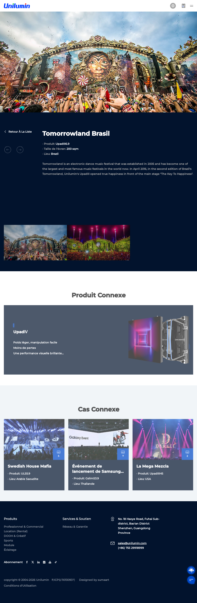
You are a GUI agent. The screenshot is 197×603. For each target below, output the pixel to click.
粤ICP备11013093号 (63, 580)
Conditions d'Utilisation (20, 585)
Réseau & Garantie (75, 526)
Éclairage (10, 550)
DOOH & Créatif (15, 536)
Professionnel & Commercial (23, 526)
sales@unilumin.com (132, 543)
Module (9, 545)
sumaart (103, 580)
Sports (8, 540)
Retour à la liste (18, 132)
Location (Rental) (16, 531)
